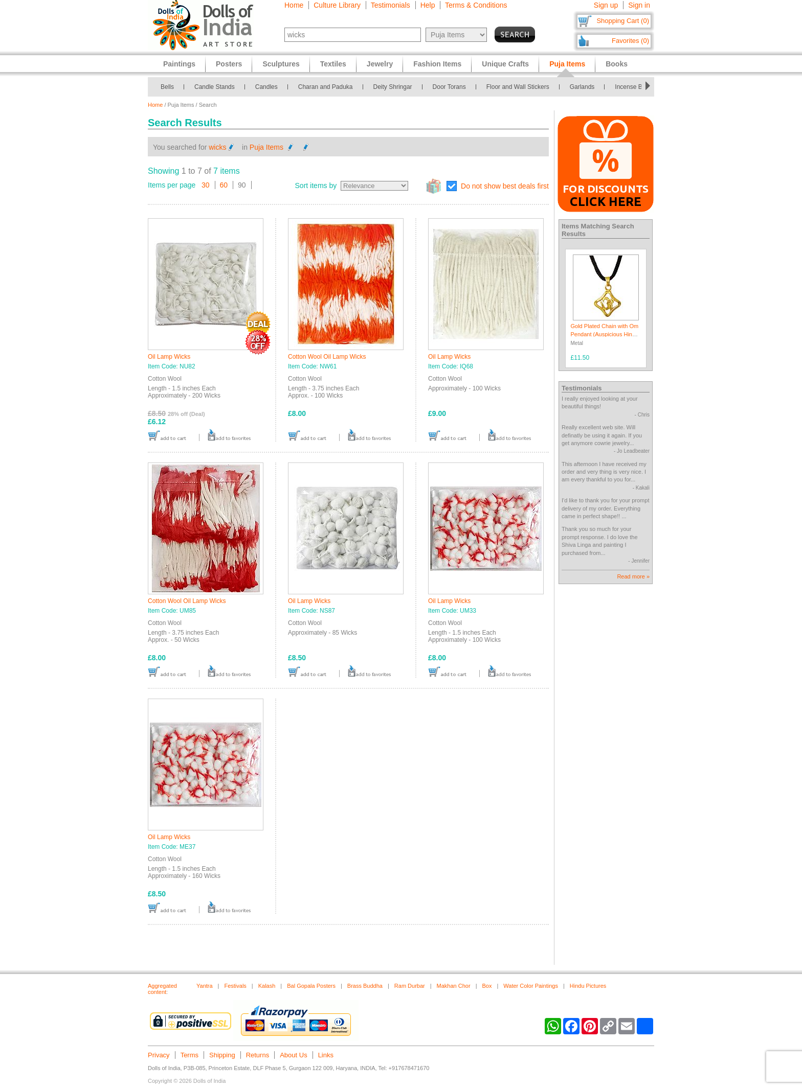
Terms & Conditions (476, 5)
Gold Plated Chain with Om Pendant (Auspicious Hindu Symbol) (605, 334)
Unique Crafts (505, 64)
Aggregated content (162, 989)
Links (325, 1055)
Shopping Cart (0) (622, 21)
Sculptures (280, 64)
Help (427, 5)
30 (206, 185)
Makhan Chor (454, 986)
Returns (258, 1055)
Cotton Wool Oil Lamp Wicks (327, 356)
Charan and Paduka (325, 86)
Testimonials (390, 5)
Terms (189, 1055)
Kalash (267, 986)
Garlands (582, 86)
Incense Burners (637, 86)
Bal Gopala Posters (311, 986)
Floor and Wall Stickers (517, 86)
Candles (266, 86)
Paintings (179, 64)
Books (617, 64)
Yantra (204, 986)
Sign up (606, 5)
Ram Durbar (409, 986)
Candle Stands (214, 86)
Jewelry (380, 64)
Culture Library (337, 5)
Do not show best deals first (505, 186)
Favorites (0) (630, 40)
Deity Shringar (392, 86)
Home (293, 5)
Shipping (222, 1055)
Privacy (159, 1055)
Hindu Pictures (588, 986)
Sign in (639, 5)
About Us (293, 1055)
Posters (229, 64)
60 (224, 185)
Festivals (235, 986)
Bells (167, 86)
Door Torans (449, 86)
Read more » (633, 576)
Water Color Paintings (530, 986)
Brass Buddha (365, 986)
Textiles (333, 64)
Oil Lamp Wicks (169, 356)
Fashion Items (437, 64)
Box (487, 986)
